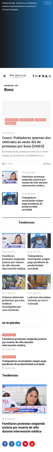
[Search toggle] (50, 76)
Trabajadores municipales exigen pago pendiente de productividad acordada (32, 215)
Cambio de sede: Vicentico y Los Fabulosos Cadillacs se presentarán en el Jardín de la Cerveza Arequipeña (19, 6)
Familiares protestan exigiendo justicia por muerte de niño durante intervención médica (34, 193)
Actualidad (9, 347)
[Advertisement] (26, 40)
